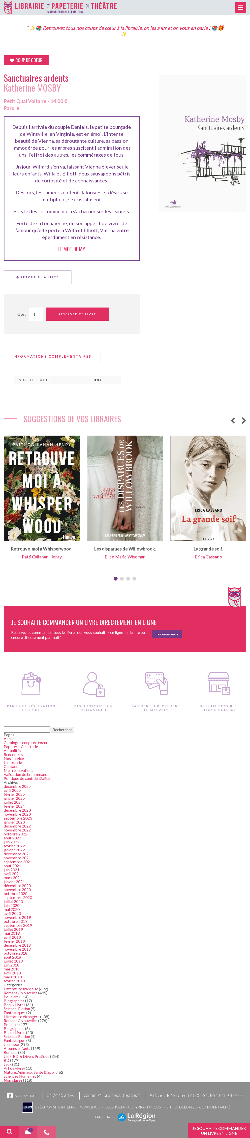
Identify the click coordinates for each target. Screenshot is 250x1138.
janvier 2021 (14, 881)
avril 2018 (12, 972)
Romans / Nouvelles (20, 992)
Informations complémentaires (52, 356)
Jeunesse (11, 1044)
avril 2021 (12, 873)
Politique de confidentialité (27, 778)
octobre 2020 (15, 893)
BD (6, 1060)
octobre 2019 (15, 921)
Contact (11, 766)
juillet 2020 (13, 901)
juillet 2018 (13, 961)
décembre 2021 (17, 853)
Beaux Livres (14, 1004)
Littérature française (21, 988)
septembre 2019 (18, 925)
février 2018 (14, 980)
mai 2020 (12, 909)
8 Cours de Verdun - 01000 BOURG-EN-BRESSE (196, 1095)
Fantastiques (15, 1012)
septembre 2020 (18, 897)
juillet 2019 (13, 929)
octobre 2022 (15, 833)
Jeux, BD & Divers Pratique (26, 1056)
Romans (10, 1052)
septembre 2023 (18, 818)
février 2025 (14, 794)
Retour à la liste (37, 277)
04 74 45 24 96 (61, 1095)
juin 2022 (11, 841)
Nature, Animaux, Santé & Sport (30, 1072)
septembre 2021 (18, 861)
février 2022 (14, 845)
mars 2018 (13, 976)
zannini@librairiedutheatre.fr (112, 1095)
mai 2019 (12, 933)
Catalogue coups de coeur (26, 742)
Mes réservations (18, 770)
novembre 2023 (17, 814)
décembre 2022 (17, 826)
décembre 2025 (17, 786)
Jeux (7, 1064)
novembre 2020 (17, 889)
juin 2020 (11, 905)
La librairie (13, 762)
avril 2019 (12, 937)
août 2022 (12, 837)
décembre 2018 (17, 945)
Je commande (167, 634)
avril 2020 (12, 913)
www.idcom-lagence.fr (102, 1107)
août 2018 (12, 957)
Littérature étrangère (21, 1016)
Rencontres (13, 754)
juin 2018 (11, 965)
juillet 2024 (13, 802)
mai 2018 (12, 968)
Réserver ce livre (77, 314)
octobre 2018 (15, 953)
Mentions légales (179, 1107)
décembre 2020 (17, 885)
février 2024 (14, 806)
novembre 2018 (17, 949)
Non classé (13, 1080)
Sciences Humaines (20, 1076)
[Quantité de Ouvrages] (36, 314)
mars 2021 (13, 877)
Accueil (10, 738)
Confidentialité (214, 1107)
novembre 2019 (17, 917)
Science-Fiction (17, 1008)
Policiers (11, 996)
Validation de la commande (26, 774)
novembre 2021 (17, 857)
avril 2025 (12, 790)
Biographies (14, 1000)
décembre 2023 (17, 810)
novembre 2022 (17, 830)
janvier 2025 (14, 798)
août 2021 (12, 865)
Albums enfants (17, 1048)
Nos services (15, 758)
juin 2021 (11, 869)
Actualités (12, 750)
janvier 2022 (14, 849)
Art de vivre (14, 1068)
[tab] (52, 356)
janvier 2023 (14, 822)
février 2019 (14, 941)
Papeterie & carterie (21, 746)
